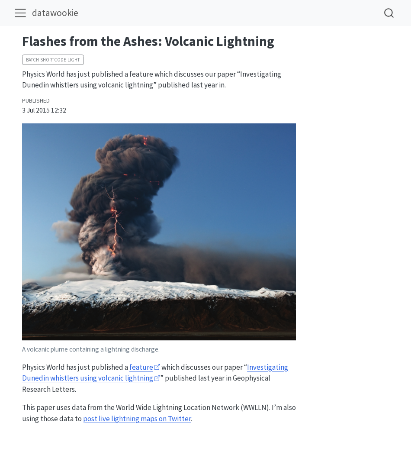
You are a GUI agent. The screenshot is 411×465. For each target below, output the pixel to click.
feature (141, 367)
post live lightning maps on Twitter (137, 418)
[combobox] (389, 12)
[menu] (20, 13)
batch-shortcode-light (53, 60)
